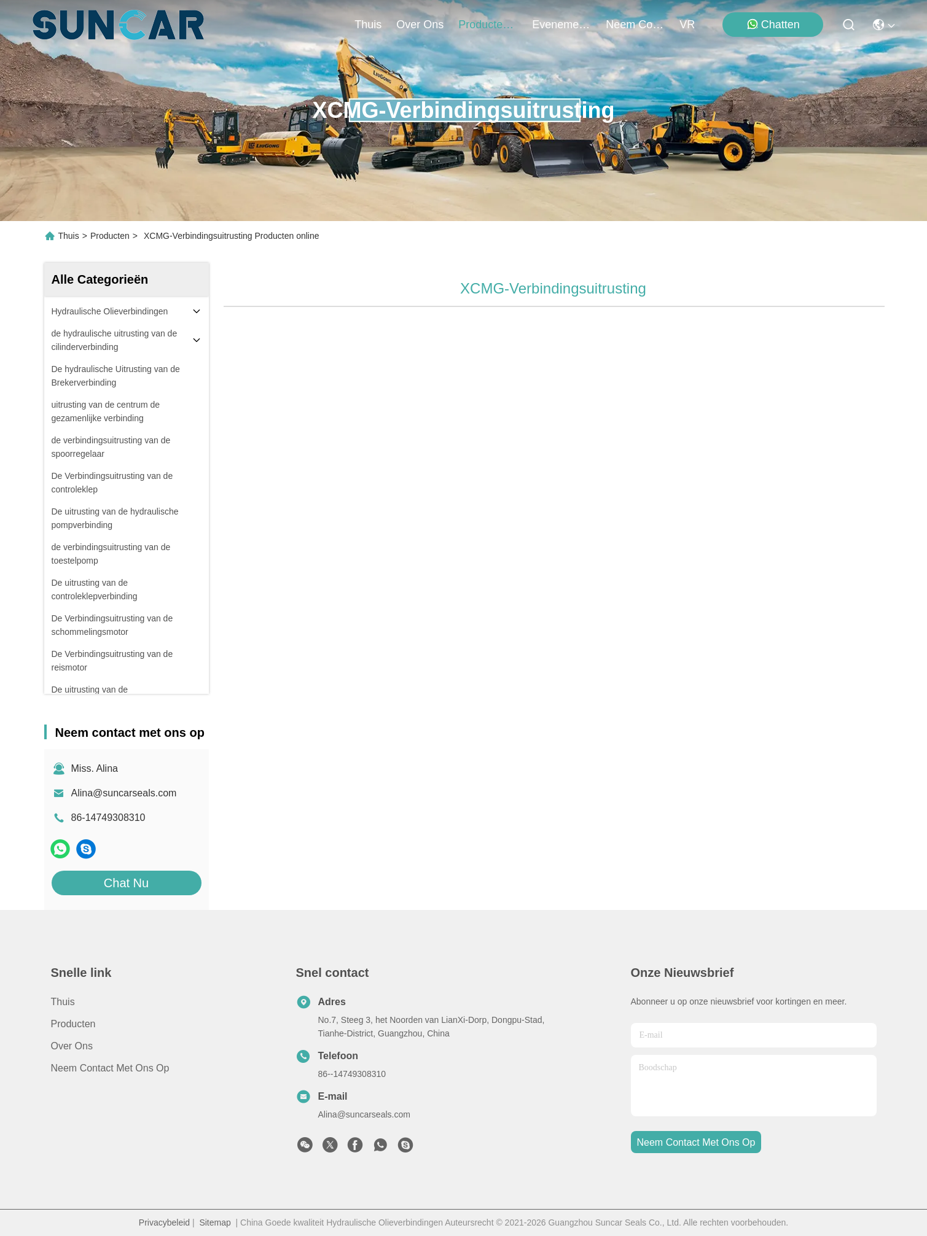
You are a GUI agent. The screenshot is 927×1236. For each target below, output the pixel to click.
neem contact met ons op (635, 24)
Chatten (773, 24)
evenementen (561, 24)
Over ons (72, 1046)
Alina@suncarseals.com (124, 793)
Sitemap (214, 1222)
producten (487, 24)
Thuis (367, 24)
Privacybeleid (164, 1222)
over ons (420, 24)
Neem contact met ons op (110, 1068)
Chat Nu (126, 883)
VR (687, 24)
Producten (110, 236)
